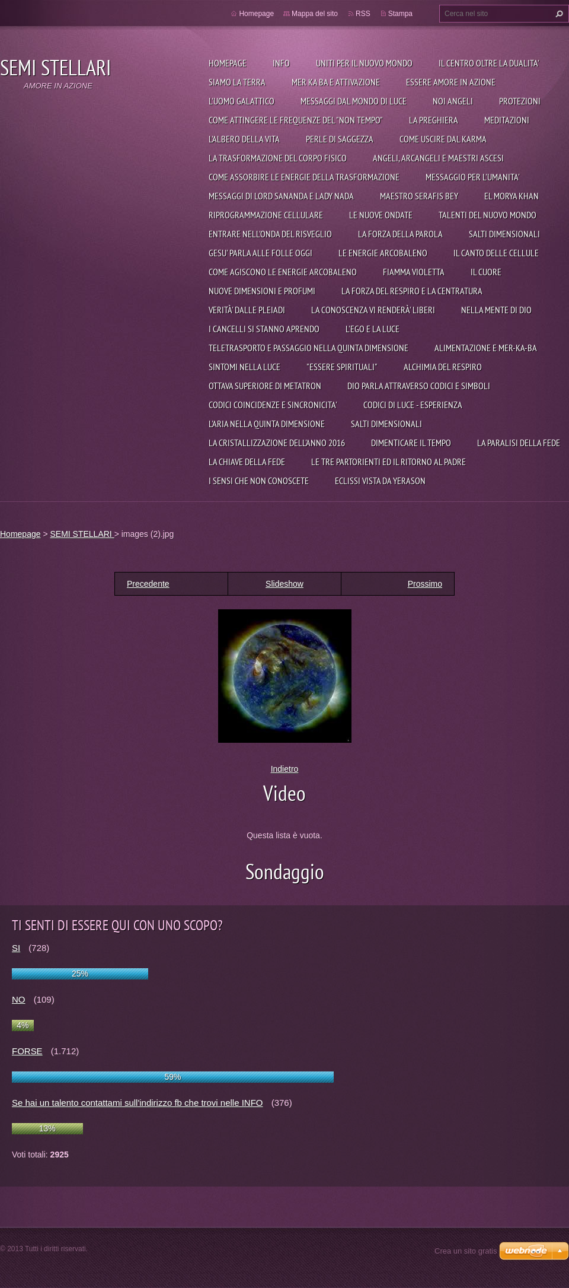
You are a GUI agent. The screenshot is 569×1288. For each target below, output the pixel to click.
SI (16, 948)
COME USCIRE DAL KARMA (443, 139)
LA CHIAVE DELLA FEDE (247, 462)
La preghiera (433, 120)
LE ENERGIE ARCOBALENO (382, 253)
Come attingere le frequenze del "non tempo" (296, 120)
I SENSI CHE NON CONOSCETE (259, 480)
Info (281, 63)
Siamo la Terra (237, 82)
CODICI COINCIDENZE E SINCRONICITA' (273, 405)
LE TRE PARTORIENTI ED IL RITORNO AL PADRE (388, 462)
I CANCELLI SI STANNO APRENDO (264, 329)
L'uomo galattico (241, 101)
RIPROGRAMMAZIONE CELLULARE (266, 215)
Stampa (400, 13)
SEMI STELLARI (82, 534)
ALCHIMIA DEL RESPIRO (443, 367)
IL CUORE (486, 272)
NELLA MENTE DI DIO (496, 310)
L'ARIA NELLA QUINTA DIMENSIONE (267, 424)
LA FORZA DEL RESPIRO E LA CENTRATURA (411, 291)
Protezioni (520, 101)
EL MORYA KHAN (511, 196)
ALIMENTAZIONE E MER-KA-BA (485, 348)
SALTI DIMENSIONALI (504, 234)
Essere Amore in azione (451, 82)
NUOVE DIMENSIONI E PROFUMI (262, 291)
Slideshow (284, 584)
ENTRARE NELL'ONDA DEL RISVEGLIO (270, 234)
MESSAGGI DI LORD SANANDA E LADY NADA (281, 196)
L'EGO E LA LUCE (372, 329)
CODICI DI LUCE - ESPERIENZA (412, 405)
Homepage (228, 63)
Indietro (285, 769)
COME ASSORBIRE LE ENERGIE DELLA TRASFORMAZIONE (304, 177)
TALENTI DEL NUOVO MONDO (487, 215)
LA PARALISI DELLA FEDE (518, 443)
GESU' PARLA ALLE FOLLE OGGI (260, 253)
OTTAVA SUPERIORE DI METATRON (265, 386)
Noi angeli (453, 101)
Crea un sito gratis (465, 1250)
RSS (363, 13)
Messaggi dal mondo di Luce (354, 101)
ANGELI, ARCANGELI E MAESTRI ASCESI (438, 158)
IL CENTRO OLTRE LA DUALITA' (489, 63)
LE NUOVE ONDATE (381, 215)
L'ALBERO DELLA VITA (244, 139)
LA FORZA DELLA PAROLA (400, 234)
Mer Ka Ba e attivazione (336, 82)
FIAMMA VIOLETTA (414, 272)
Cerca (558, 14)
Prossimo (425, 584)
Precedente (148, 584)
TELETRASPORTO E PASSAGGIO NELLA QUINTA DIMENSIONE (308, 348)
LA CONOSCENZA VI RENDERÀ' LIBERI (373, 310)
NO (18, 999)
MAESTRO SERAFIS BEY (419, 196)
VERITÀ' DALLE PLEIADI (247, 310)
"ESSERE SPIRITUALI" (342, 367)
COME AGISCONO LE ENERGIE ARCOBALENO (283, 272)
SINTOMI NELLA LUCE (244, 367)
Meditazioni (506, 120)
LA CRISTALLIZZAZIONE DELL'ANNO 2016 (277, 443)
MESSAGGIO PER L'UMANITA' (473, 177)
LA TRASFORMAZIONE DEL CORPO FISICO (278, 158)
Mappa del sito (315, 13)
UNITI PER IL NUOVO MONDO (364, 63)
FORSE (27, 1051)
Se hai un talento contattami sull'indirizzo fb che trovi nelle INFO (137, 1103)
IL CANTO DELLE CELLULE (496, 253)
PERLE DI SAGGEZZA (339, 139)
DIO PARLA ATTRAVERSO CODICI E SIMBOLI (418, 386)
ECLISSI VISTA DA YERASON (380, 480)
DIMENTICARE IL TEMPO (411, 443)
